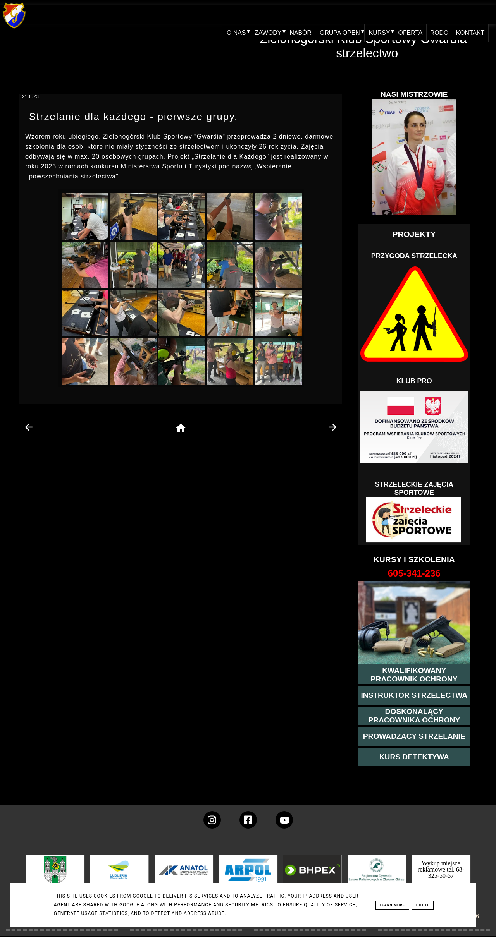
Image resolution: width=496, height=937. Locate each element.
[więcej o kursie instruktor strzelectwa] (414, 695)
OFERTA (413, 14)
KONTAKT (477, 14)
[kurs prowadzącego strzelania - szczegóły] (414, 736)
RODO (444, 14)
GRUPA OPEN (342, 14)
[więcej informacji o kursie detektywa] (414, 757)
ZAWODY (268, 14)
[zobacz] (375, 875)
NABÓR (302, 14)
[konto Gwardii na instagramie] (212, 820)
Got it (422, 905)
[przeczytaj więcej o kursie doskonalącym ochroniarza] (414, 715)
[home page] (180, 428)
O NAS (236, 14)
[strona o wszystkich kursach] (414, 573)
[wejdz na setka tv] (284, 820)
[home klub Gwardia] (14, 29)
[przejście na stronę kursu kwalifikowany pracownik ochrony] (414, 674)
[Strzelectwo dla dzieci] (414, 520)
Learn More (392, 905)
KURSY (382, 14)
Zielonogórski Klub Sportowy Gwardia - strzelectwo (367, 46)
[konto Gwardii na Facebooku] (248, 820)
